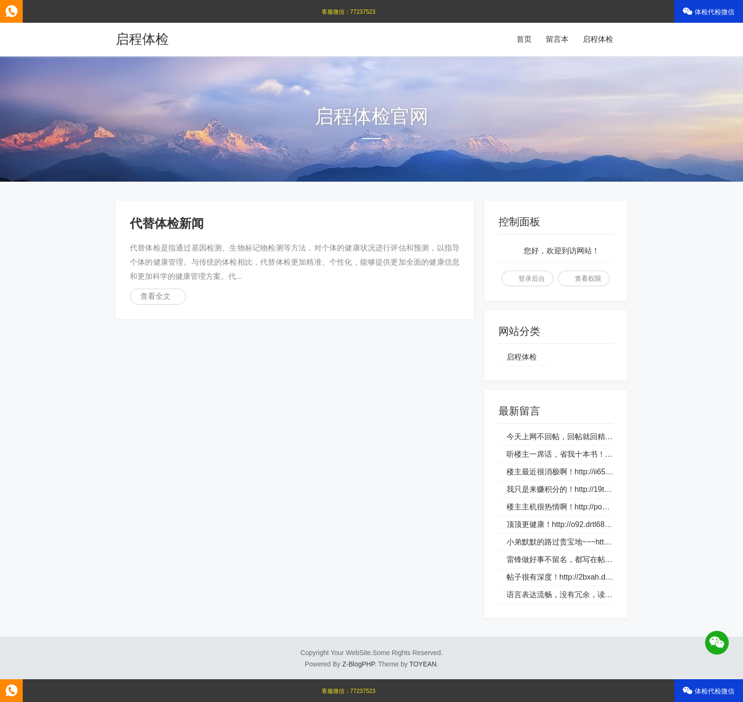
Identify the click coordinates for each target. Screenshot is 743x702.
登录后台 (531, 278)
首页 (524, 39)
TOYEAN (422, 664)
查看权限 (588, 278)
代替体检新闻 (167, 223)
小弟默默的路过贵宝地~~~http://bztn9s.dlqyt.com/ (590, 542)
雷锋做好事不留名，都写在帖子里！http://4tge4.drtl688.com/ (608, 559)
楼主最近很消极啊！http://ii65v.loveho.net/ (577, 472)
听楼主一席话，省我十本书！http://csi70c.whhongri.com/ (602, 454)
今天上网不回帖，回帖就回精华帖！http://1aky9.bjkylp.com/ (607, 437)
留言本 (557, 39)
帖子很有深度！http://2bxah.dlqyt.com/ (571, 577)
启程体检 (142, 39)
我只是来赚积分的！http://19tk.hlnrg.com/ (576, 489)
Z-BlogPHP (358, 664)
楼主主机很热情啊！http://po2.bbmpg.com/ (578, 507)
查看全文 (155, 296)
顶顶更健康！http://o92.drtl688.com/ (567, 524)
